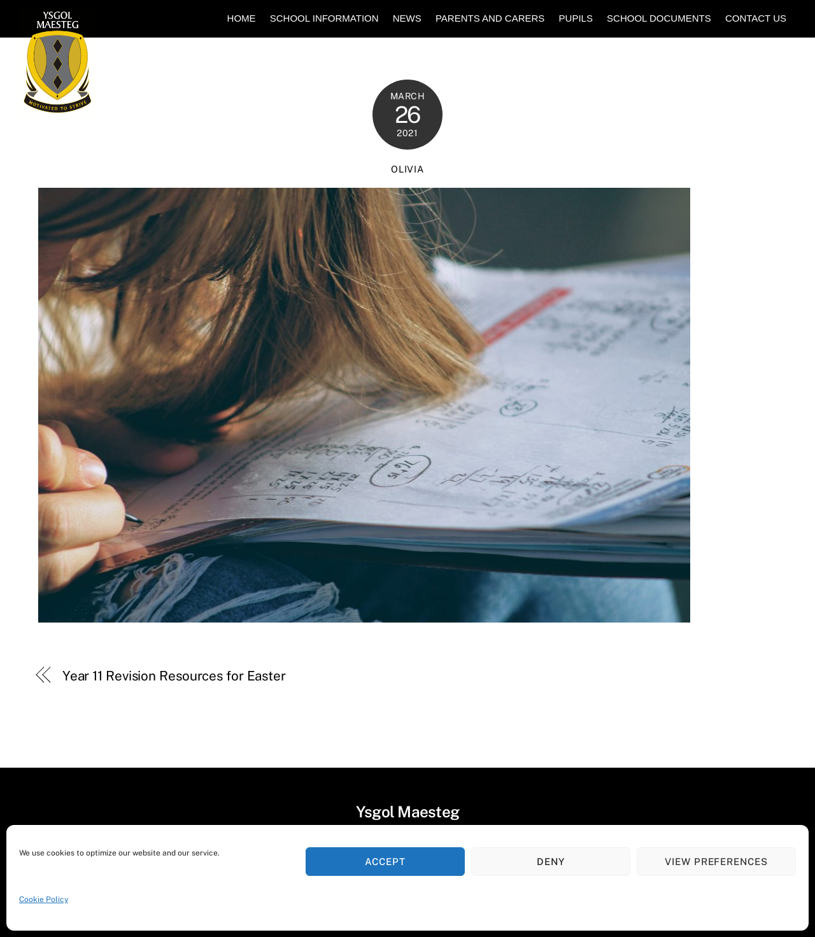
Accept (385, 861)
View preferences (717, 861)
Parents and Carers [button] (490, 18)
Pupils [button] (576, 18)
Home (241, 18)
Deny (551, 861)
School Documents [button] (659, 18)
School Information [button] (324, 18)
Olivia (407, 169)
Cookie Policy (43, 899)
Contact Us (755, 18)
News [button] (407, 18)
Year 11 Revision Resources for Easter (174, 676)
